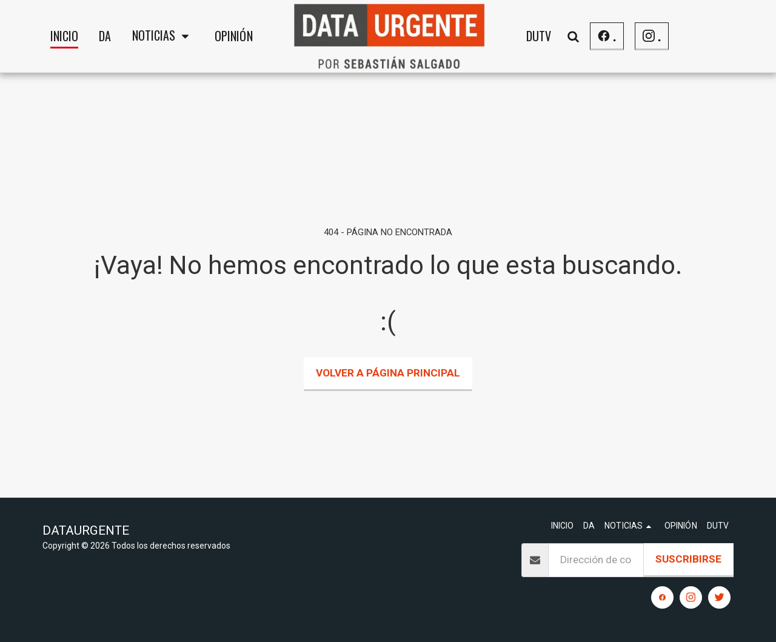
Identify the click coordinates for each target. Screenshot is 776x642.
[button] (163, 36)
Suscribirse (688, 559)
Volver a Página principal (388, 373)
